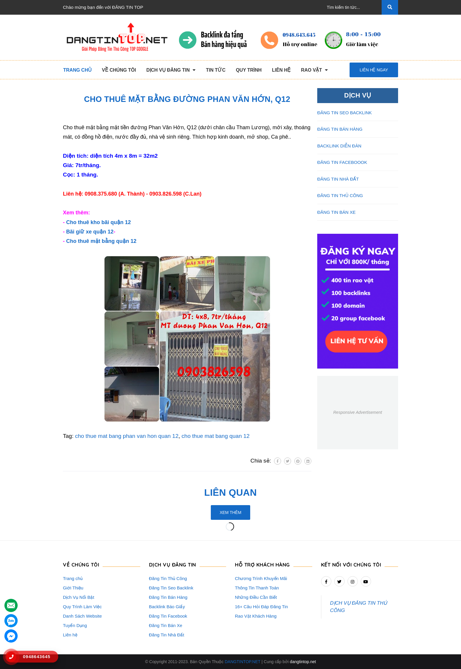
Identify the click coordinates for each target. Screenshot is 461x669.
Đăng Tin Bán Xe (165, 625)
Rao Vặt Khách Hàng (256, 615)
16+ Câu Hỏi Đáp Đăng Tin (261, 606)
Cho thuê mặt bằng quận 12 (101, 241)
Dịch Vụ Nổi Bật (78, 597)
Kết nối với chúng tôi (351, 565)
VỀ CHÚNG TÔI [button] (81, 565)
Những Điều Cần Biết (256, 597)
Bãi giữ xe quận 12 (89, 232)
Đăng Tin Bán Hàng (168, 597)
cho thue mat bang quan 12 (216, 436)
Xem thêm (230, 512)
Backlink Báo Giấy (167, 606)
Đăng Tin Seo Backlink (171, 587)
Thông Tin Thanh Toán (257, 587)
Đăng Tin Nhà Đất (166, 634)
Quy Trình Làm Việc (82, 606)
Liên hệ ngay (374, 70)
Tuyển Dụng (75, 625)
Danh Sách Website (82, 615)
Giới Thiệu (73, 587)
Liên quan (230, 492)
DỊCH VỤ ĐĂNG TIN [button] (172, 565)
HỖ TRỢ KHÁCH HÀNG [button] (262, 565)
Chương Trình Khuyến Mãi (261, 578)
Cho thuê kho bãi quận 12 (98, 222)
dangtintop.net (303, 661)
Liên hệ (70, 634)
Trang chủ (73, 578)
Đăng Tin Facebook (168, 615)
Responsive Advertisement (357, 412)
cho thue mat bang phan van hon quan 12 (126, 436)
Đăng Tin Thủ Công (168, 578)
